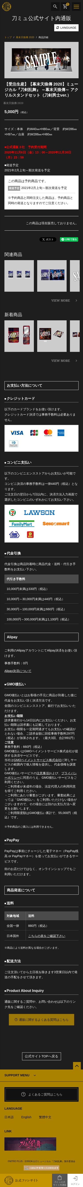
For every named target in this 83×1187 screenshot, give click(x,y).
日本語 (9, 1117)
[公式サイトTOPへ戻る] (77, 1066)
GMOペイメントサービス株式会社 (37, 760)
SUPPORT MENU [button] (16, 1075)
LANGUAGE (66, 27)
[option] (41, 60)
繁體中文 (45, 1117)
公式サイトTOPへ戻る (41, 1056)
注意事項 (43, 773)
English (26, 1117)
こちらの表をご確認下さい (46, 936)
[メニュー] (76, 6)
